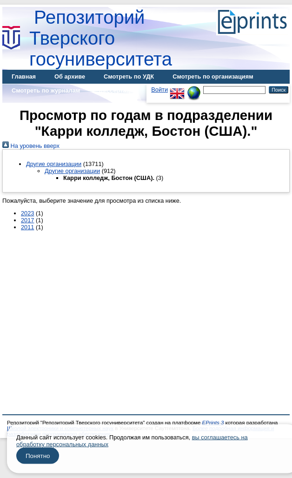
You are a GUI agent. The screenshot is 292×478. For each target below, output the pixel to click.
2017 (27, 220)
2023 (27, 213)
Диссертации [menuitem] (118, 90)
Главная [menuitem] (24, 76)
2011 (27, 227)
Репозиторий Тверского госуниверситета (100, 38)
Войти (159, 89)
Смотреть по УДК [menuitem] (129, 76)
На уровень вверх (31, 145)
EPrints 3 (213, 422)
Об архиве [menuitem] (69, 76)
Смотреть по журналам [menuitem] (46, 90)
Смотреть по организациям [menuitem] (213, 76)
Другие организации (53, 163)
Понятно (38, 455)
